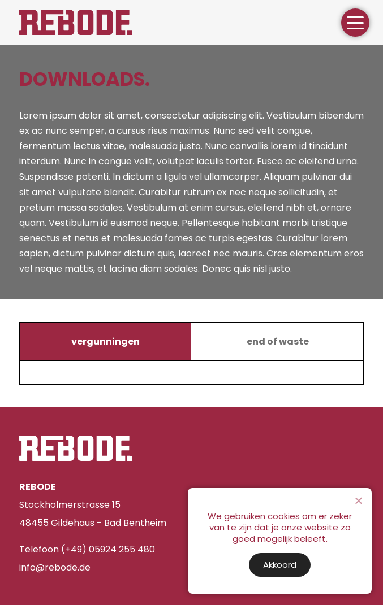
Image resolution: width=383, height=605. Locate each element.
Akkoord (279, 565)
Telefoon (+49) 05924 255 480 (87, 549)
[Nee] (358, 500)
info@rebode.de (55, 567)
